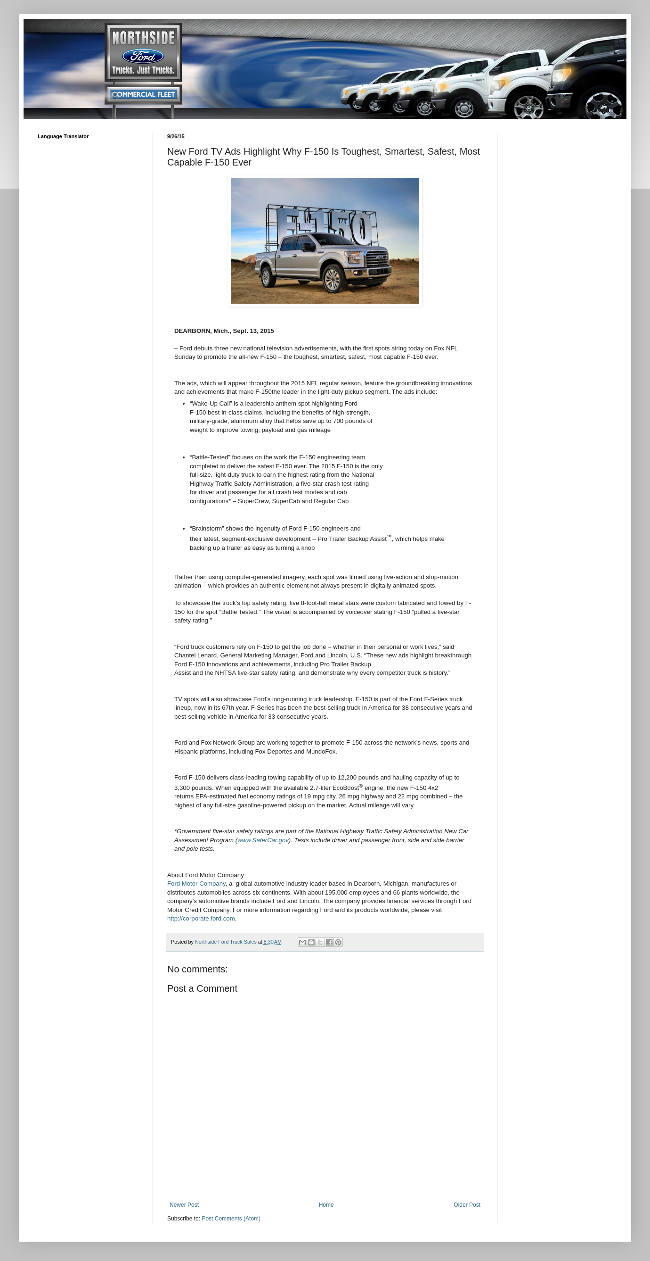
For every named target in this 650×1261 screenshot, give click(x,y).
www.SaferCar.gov (263, 840)
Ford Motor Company (196, 883)
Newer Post (184, 1205)
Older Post (467, 1205)
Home (326, 1205)
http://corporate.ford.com (201, 918)
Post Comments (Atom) (231, 1218)
